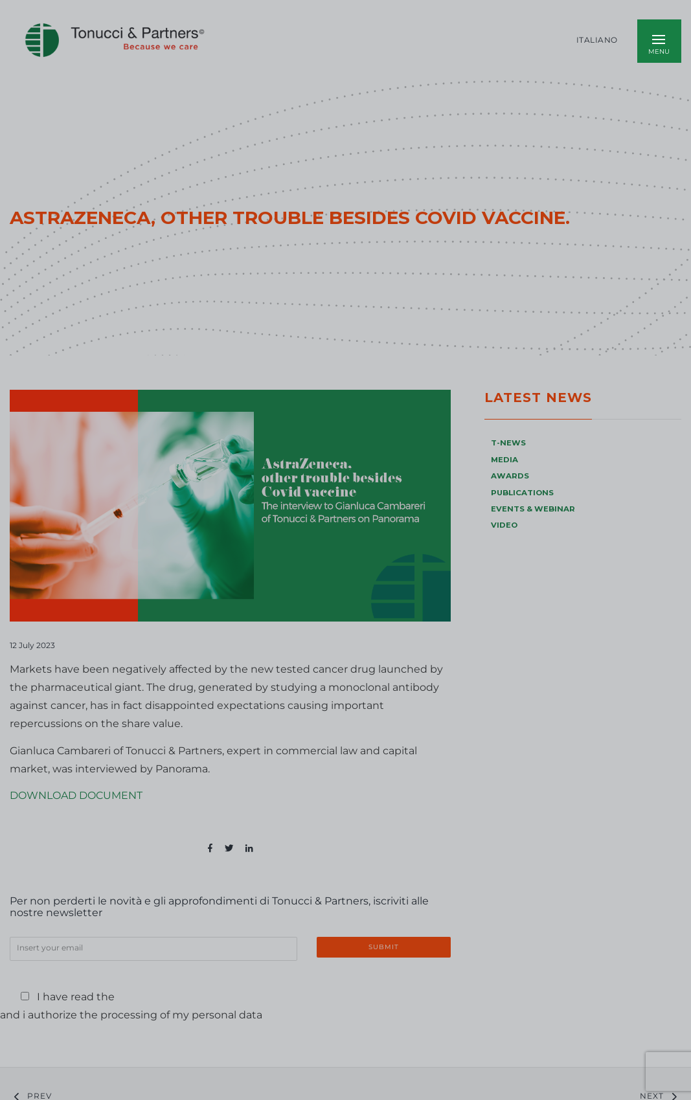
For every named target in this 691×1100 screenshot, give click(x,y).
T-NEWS (508, 442)
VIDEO (504, 525)
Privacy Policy (160, 997)
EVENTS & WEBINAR (533, 508)
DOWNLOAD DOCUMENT (76, 795)
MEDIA (504, 459)
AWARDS (510, 475)
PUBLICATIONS (522, 492)
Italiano (597, 40)
